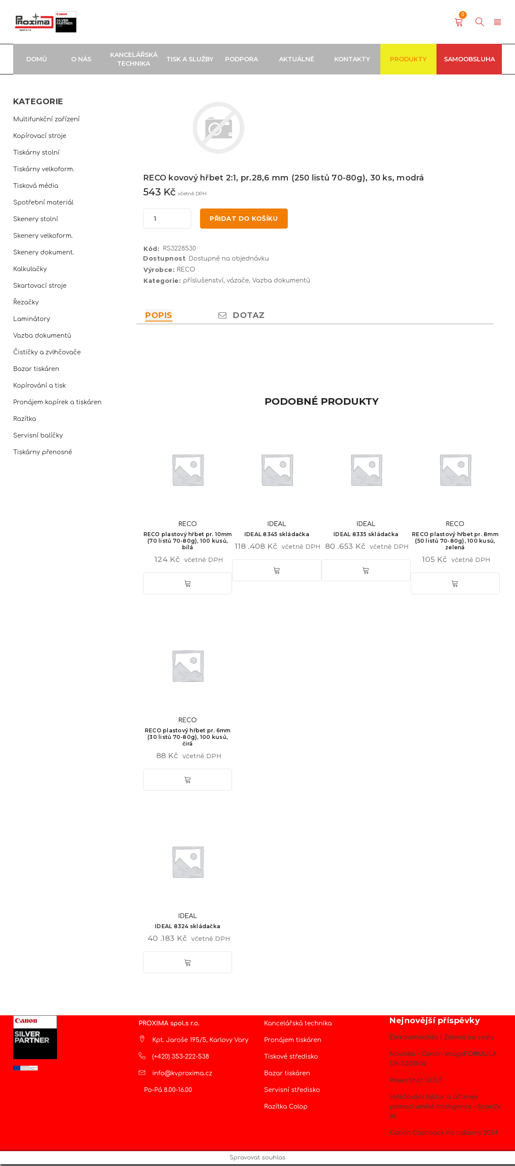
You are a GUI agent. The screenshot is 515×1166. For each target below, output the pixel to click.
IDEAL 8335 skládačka (365, 536)
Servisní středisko (292, 1091)
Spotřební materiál (43, 202)
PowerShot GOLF (416, 1082)
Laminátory (31, 319)
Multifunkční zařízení (46, 119)
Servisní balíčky (38, 435)
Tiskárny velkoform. (43, 169)
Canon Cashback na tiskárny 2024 (444, 1134)
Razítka (24, 419)
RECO (186, 271)
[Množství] (154, 219)
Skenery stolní (35, 219)
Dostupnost (164, 260)
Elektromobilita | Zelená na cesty (442, 1039)
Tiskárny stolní (36, 152)
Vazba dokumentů (42, 335)
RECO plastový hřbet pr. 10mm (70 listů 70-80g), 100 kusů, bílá (187, 542)
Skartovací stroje (40, 286)
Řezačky (26, 302)
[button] (187, 585)
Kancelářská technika (298, 1025)
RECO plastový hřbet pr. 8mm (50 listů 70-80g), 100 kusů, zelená (455, 542)
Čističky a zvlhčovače (47, 352)
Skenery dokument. (43, 252)
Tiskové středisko (291, 1058)
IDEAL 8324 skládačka (187, 928)
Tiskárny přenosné (42, 452)
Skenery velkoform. (43, 236)
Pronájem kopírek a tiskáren (57, 402)
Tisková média (35, 186)
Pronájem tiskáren (293, 1042)
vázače (238, 282)
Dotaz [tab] (241, 317)
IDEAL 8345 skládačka (276, 536)
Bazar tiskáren (36, 369)
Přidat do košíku (245, 219)
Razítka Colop (286, 1108)
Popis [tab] (158, 317)
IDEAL (276, 526)
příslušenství (203, 282)
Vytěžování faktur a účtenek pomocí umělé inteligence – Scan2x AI (445, 1108)
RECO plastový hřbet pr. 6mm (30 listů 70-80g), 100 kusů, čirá (188, 738)
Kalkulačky (29, 269)
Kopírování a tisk (39, 385)
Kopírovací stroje (39, 136)
